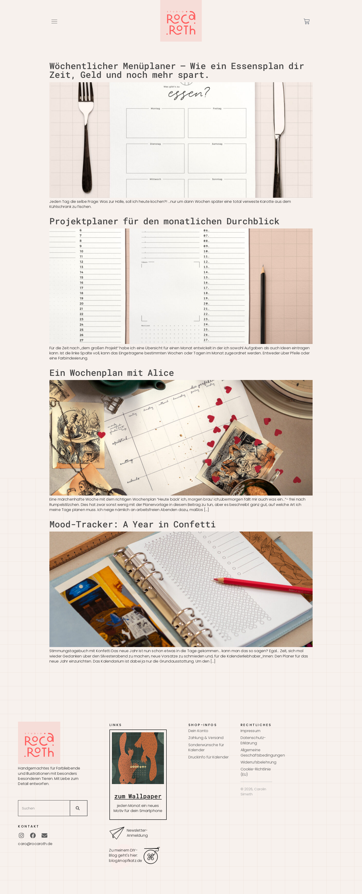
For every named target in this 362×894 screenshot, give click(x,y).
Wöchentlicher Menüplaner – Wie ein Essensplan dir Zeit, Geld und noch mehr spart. (176, 70)
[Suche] (78, 808)
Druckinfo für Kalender (208, 757)
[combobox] (43, 808)
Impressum (250, 730)
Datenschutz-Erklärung (253, 740)
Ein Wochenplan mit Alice (111, 372)
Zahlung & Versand (206, 737)
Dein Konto (198, 730)
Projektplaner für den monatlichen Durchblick (164, 221)
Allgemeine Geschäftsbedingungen (256, 753)
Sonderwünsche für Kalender (206, 747)
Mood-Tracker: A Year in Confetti (132, 524)
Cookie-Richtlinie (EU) (256, 772)
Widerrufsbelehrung (256, 762)
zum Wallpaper (138, 796)
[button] (54, 21)
